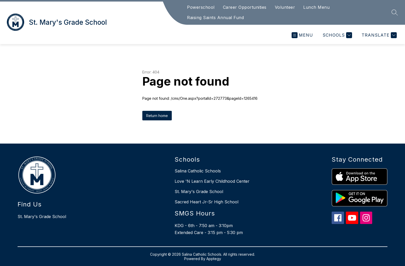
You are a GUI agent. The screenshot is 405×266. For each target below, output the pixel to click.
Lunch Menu (316, 7)
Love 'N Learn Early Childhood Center (212, 181)
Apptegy (213, 258)
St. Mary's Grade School (199, 191)
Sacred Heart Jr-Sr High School (206, 201)
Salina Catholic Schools (198, 170)
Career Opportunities (245, 7)
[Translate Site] (378, 35)
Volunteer (285, 7)
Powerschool (201, 7)
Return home (157, 115)
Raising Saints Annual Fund (215, 17)
